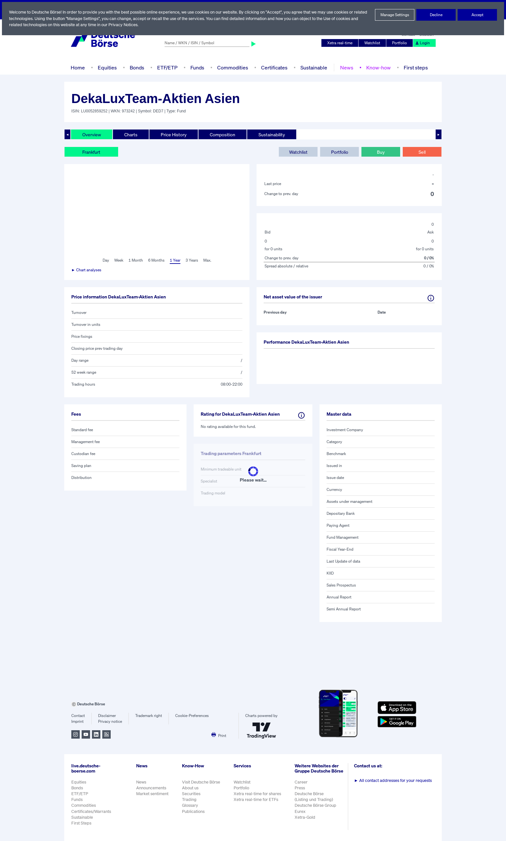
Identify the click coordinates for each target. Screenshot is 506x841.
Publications (193, 811)
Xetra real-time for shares (258, 793)
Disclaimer (107, 715)
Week (119, 260)
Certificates (274, 67)
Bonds (136, 67)
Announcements (151, 787)
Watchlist (373, 43)
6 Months (156, 260)
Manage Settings (394, 15)
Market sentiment (152, 793)
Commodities (233, 67)
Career (301, 785)
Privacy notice (110, 721)
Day (105, 260)
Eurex (300, 814)
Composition (222, 134)
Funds (197, 67)
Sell (422, 151)
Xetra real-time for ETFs (256, 799)
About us (190, 787)
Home (78, 67)
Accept (477, 15)
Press (300, 791)
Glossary (190, 805)
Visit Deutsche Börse (201, 782)
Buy (381, 151)
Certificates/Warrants (90, 811)
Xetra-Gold (305, 820)
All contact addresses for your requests (393, 780)
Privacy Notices (148, 24)
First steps (414, 67)
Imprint (77, 721)
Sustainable (313, 67)
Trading (189, 799)
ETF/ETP (166, 67)
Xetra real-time (341, 43)
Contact (78, 715)
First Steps (81, 823)
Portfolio (400, 43)
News (345, 67)
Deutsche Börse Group (316, 808)
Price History (174, 134)
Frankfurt (91, 151)
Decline (436, 15)
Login (423, 43)
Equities (106, 67)
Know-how (377, 67)
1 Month (136, 260)
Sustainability (271, 134)
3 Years (191, 260)
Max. (207, 260)
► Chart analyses (86, 270)
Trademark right (148, 715)
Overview (91, 134)
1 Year (174, 260)
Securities (191, 793)
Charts (130, 134)
